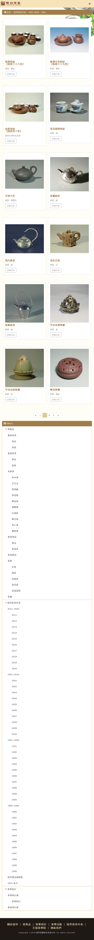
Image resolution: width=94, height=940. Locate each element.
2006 (14, 710)
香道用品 (12, 537)
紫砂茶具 (12, 435)
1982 (14, 823)
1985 (14, 841)
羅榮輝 (15, 507)
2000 (14, 800)
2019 (14, 662)
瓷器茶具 (12, 453)
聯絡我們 (56, 928)
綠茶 (14, 573)
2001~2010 (13, 674)
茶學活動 (56, 924)
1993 (14, 758)
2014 (14, 633)
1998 (14, 788)
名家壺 (11, 471)
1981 (14, 818)
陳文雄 (15, 519)
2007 (14, 716)
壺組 (14, 447)
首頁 (7, 12)
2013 (14, 627)
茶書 (10, 597)
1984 (14, 835)
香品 (14, 543)
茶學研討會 (13, 895)
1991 (14, 746)
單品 (14, 441)
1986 (14, 847)
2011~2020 (13, 609)
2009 (14, 728)
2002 (14, 686)
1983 (14, 829)
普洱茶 (15, 585)
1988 (14, 859)
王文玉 (15, 483)
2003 (14, 692)
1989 (14, 865)
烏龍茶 (15, 579)
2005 (14, 704)
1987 (14, 853)
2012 (14, 621)
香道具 (15, 549)
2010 (14, 734)
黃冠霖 (15, 495)
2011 (14, 615)
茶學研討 (11, 889)
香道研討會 (13, 907)
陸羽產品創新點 (15, 877)
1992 (14, 752)
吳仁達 (15, 525)
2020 (14, 668)
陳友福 (15, 501)
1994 (14, 764)
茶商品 (10, 429)
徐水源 (15, 477)
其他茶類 (16, 591)
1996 (14, 776)
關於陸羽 (12, 924)
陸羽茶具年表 (14, 603)
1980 (14, 812)
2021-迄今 (13, 883)
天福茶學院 (39, 928)
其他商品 (12, 555)
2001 (14, 680)
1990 (14, 871)
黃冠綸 (15, 489)
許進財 (15, 513)
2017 (14, 650)
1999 (14, 794)
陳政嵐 (15, 531)
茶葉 (10, 561)
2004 (14, 698)
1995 (14, 770)
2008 (14, 722)
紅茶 (14, 567)
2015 (14, 639)
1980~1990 (13, 805)
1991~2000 (13, 740)
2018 (14, 656)
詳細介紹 (11, 74)
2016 (14, 645)
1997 (14, 782)
